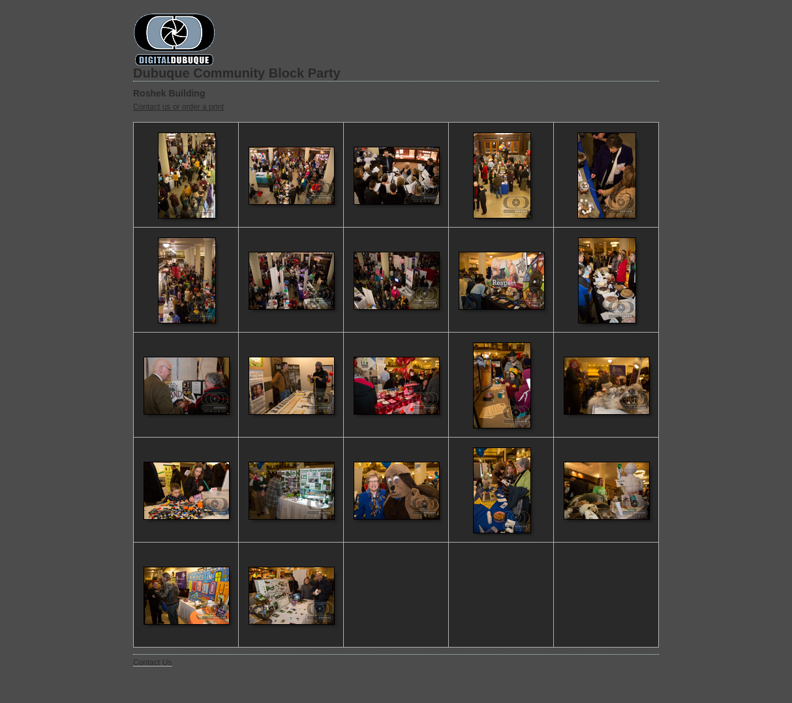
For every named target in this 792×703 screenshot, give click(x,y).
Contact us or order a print (178, 107)
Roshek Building (169, 93)
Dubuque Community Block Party (237, 73)
